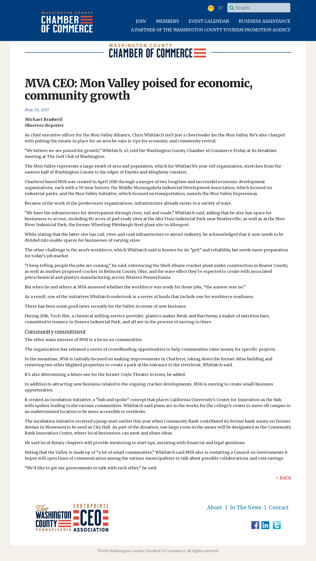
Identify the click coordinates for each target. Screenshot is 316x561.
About (214, 507)
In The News (245, 507)
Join (141, 21)
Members (167, 21)
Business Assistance (264, 21)
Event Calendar (209, 21)
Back (285, 478)
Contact (279, 507)
